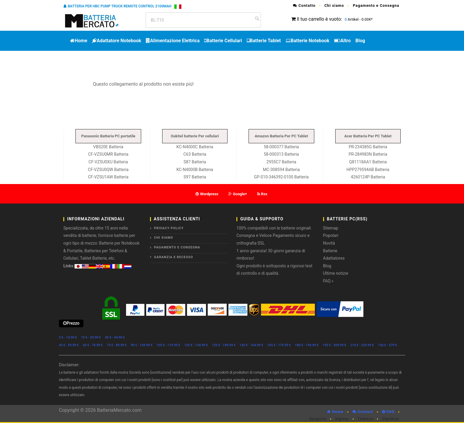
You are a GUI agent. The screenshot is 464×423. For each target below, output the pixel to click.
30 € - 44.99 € (115, 337)
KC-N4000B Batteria (194, 169)
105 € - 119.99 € (168, 345)
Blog (360, 40)
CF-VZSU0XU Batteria (108, 162)
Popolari (331, 235)
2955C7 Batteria (281, 162)
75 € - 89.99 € (117, 345)
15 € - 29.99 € (91, 337)
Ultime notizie (335, 273)
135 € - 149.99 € (224, 345)
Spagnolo (317, 419)
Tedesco (365, 419)
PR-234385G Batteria (368, 146)
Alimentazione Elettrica (172, 40)
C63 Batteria (194, 154)
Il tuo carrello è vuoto (319, 19)
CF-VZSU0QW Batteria (108, 169)
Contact (362, 411)
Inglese (342, 419)
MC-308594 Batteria (281, 169)
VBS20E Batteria (108, 146)
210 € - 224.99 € (362, 345)
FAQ (388, 411)
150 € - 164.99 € (251, 345)
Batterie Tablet (264, 40)
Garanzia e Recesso (173, 257)
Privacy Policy (169, 228)
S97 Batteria (194, 177)
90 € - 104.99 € (142, 345)
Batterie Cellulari (223, 40)
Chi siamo (334, 5)
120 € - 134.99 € (196, 345)
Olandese (390, 419)
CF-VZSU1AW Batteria (108, 177)
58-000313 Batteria (281, 154)
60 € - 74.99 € (93, 345)
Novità (329, 243)
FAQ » (328, 281)
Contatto (304, 5)
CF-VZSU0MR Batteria (108, 154)
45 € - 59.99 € (69, 345)
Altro (342, 40)
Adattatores (334, 258)
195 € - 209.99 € (334, 345)
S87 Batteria (194, 162)
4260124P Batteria (368, 177)
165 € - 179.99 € (279, 345)
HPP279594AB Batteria (368, 169)
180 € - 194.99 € (307, 345)
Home (78, 40)
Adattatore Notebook (116, 40)
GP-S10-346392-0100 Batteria (281, 177)
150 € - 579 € (387, 345)
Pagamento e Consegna (376, 5)
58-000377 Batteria (281, 146)
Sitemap (330, 228)
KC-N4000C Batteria (194, 146)
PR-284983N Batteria (368, 154)
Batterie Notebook (307, 40)
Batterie (330, 250)
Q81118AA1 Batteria (368, 162)
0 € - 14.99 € (68, 337)
